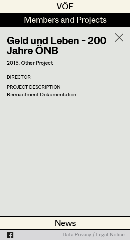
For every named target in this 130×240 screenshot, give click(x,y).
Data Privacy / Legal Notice (93, 235)
